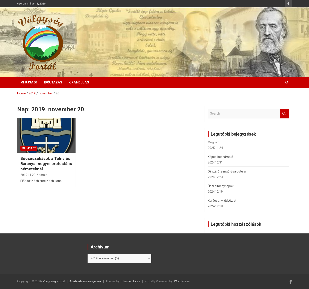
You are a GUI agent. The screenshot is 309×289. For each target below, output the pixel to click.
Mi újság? (29, 82)
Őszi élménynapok (220, 186)
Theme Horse (130, 281)
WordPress (182, 281)
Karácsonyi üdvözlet (222, 201)
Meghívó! (214, 142)
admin (43, 175)
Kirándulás (79, 82)
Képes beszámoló (220, 157)
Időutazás (53, 82)
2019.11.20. (28, 175)
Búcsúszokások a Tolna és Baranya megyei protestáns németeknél (46, 163)
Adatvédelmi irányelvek (85, 281)
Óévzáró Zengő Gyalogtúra (227, 171)
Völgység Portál (54, 281)
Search (284, 113)
